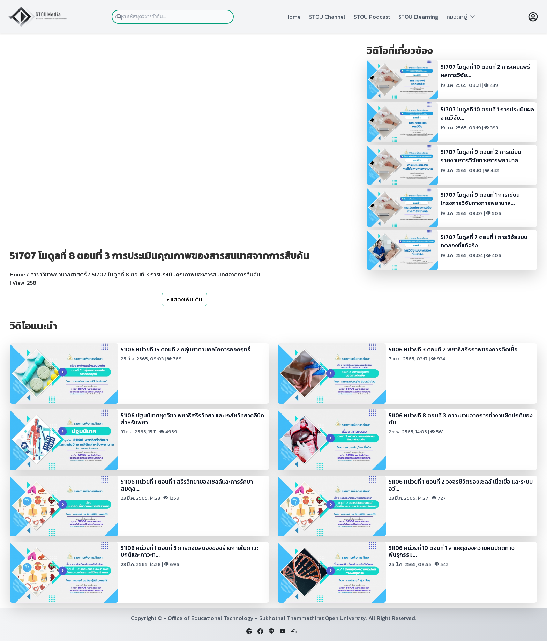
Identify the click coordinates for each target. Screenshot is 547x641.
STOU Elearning (418, 17)
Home (293, 17)
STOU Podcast (372, 17)
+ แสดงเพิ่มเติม (184, 299)
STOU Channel (327, 17)
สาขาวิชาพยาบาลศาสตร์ (58, 274)
